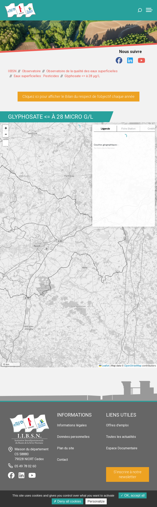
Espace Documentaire (121, 448)
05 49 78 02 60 (25, 466)
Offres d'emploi (117, 425)
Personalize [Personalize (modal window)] (96, 501)
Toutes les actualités (121, 437)
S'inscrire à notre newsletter (127, 474)
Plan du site (65, 448)
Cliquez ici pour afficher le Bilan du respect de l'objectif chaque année (78, 96)
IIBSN (12, 71)
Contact (62, 460)
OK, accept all (133, 495)
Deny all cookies (67, 501)
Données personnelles (73, 437)
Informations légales (72, 425)
